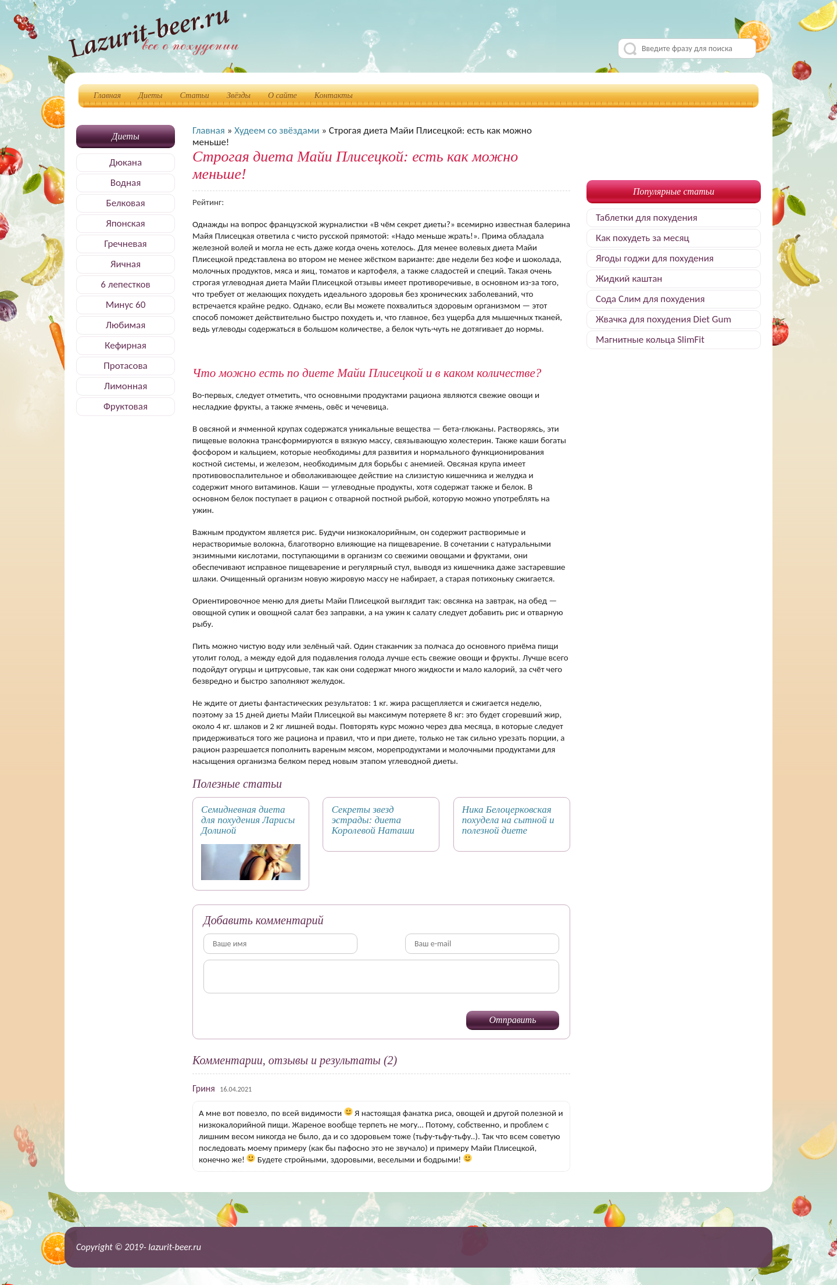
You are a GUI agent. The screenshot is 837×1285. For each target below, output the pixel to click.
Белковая (125, 203)
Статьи (194, 95)
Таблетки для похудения (647, 217)
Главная (107, 95)
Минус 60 (126, 305)
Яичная (125, 264)
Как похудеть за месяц (642, 238)
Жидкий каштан (629, 278)
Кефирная (125, 345)
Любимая (126, 325)
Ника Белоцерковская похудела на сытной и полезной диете (508, 820)
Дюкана (125, 162)
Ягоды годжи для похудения (655, 258)
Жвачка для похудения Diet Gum (663, 319)
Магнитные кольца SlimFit (650, 339)
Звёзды (239, 95)
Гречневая (125, 244)
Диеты (150, 95)
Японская (125, 223)
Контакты (333, 95)
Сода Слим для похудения (650, 299)
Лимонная (125, 386)
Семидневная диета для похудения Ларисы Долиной (248, 820)
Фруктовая (125, 406)
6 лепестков (125, 284)
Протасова (125, 366)
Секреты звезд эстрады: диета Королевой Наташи (372, 820)
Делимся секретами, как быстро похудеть (153, 35)
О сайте (282, 95)
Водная (125, 183)
